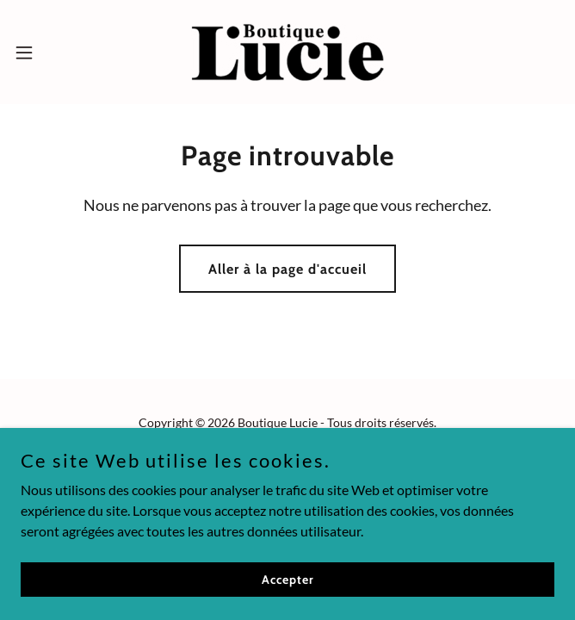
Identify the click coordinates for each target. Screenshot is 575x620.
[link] (287, 52)
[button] (49, 52)
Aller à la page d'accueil (287, 269)
